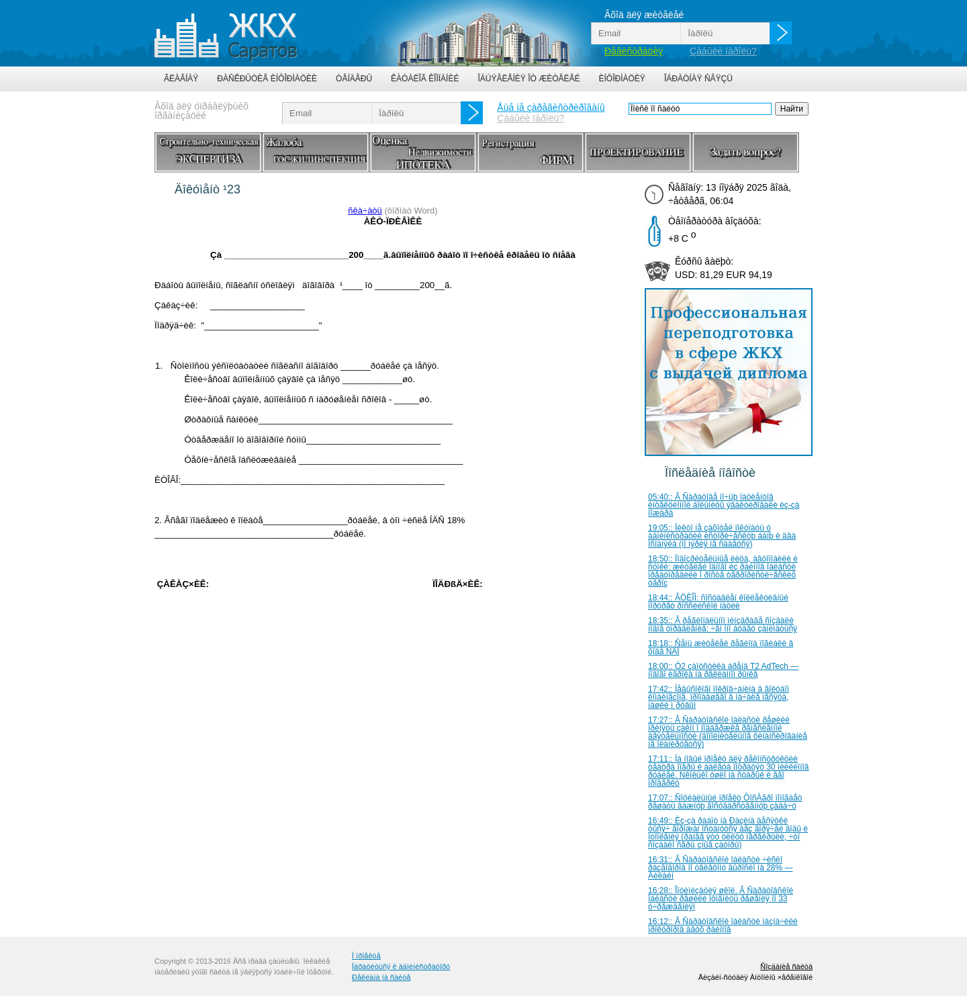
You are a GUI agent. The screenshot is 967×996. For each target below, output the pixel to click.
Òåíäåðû (354, 78)
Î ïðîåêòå (366, 956)
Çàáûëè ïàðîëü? (723, 51)
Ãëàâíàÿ (181, 78)
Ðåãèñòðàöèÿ (633, 51)
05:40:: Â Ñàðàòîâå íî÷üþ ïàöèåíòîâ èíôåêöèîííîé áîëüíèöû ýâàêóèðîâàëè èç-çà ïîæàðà (724, 505)
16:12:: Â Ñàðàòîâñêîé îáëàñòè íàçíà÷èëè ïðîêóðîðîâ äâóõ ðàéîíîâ (723, 925)
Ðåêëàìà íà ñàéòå (381, 977)
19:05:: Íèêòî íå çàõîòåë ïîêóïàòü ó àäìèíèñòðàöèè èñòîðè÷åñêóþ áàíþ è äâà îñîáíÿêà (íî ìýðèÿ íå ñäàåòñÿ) (722, 536)
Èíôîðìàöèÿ (622, 78)
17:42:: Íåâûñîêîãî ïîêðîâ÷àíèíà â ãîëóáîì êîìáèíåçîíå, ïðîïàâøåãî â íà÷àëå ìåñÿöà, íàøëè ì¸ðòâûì (718, 697)
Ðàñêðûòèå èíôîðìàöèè (267, 78)
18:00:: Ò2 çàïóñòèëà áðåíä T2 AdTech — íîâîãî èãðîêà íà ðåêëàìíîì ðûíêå (723, 670)
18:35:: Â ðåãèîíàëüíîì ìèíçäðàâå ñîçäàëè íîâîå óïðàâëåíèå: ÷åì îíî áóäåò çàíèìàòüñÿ (722, 624)
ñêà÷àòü (365, 211)
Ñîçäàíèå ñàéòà (786, 966)
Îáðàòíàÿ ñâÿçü (698, 78)
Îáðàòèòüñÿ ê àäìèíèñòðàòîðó (401, 966)
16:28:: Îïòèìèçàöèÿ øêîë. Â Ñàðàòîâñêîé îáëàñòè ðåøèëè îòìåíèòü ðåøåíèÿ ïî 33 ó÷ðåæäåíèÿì (720, 898)
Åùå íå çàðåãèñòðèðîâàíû (550, 107)
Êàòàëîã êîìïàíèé (425, 78)
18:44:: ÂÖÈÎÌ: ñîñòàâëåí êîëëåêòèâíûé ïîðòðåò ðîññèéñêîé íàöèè (718, 601)
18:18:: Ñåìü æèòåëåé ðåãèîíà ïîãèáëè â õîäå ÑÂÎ (720, 647)
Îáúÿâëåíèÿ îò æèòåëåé (528, 78)
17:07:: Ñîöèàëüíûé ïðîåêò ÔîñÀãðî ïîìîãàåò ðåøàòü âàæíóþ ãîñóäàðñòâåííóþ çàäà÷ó (725, 802)
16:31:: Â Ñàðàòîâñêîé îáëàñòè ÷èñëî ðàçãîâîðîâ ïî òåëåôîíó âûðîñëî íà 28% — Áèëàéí (720, 867)
